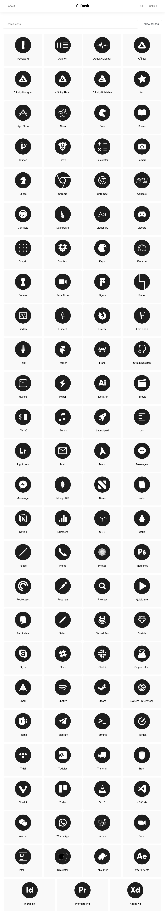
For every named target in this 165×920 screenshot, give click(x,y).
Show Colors (151, 24)
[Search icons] (70, 24)
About (11, 6)
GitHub (153, 6)
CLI (142, 6)
